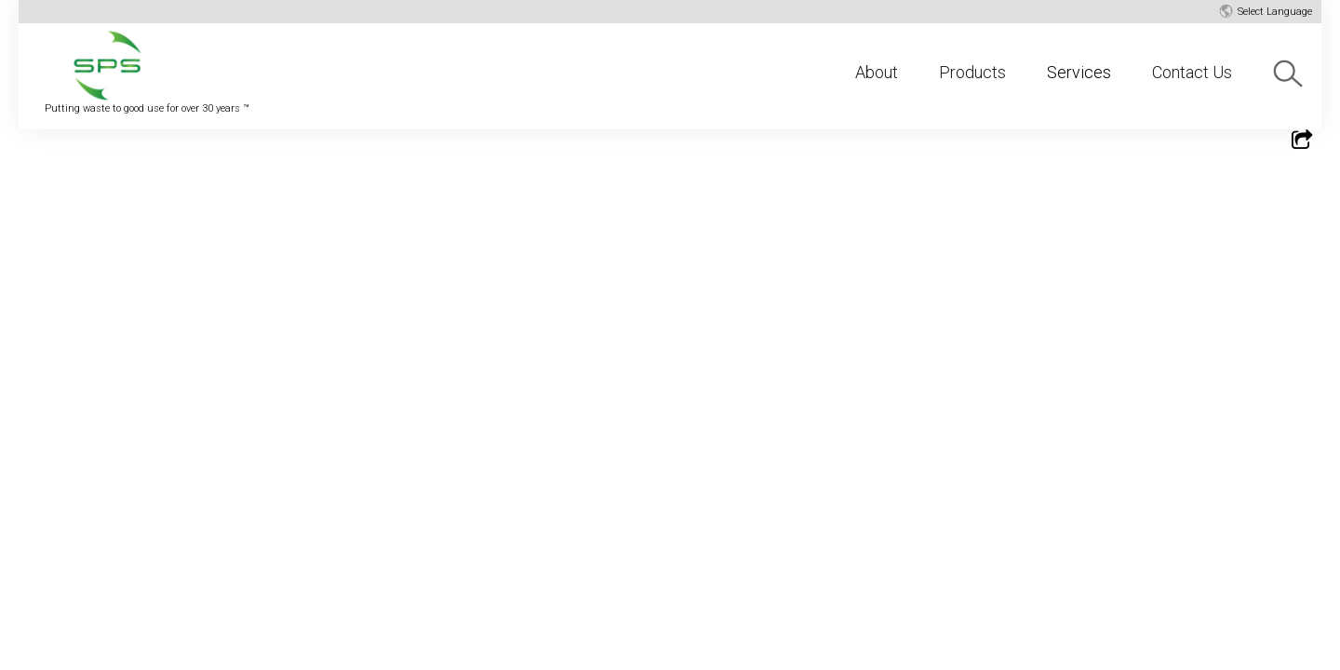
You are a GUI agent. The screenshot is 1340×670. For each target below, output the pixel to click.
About (876, 72)
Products (972, 72)
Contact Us (1192, 72)
